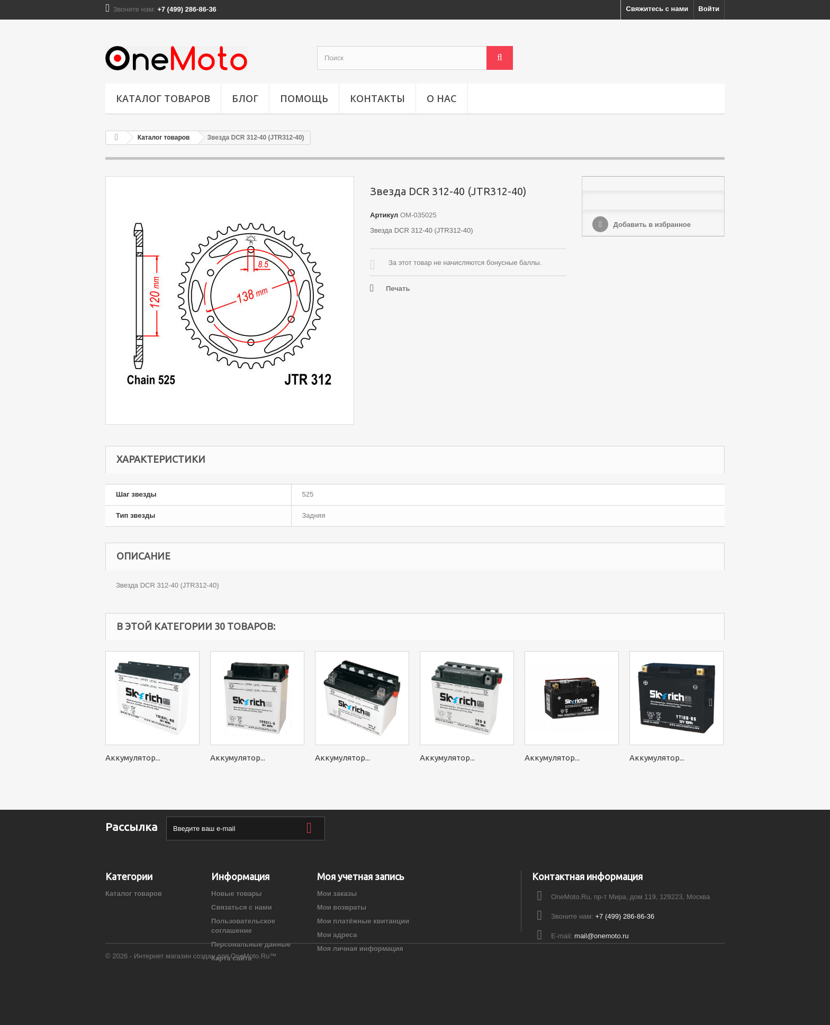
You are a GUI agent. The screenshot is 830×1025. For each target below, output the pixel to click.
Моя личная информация (360, 949)
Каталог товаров (163, 98)
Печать (398, 288)
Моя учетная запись (360, 876)
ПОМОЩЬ (304, 98)
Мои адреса (337, 935)
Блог (245, 98)
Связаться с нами (241, 907)
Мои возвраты (341, 907)
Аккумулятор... (132, 757)
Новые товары (236, 894)
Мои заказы (337, 894)
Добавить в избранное (651, 224)
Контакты (377, 98)
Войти (708, 9)
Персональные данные (251, 944)
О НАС (442, 98)
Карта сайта (231, 958)
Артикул (384, 215)
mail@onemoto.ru (601, 936)
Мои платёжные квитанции (363, 921)
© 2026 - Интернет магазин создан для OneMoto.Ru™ (190, 996)
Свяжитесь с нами (657, 9)
